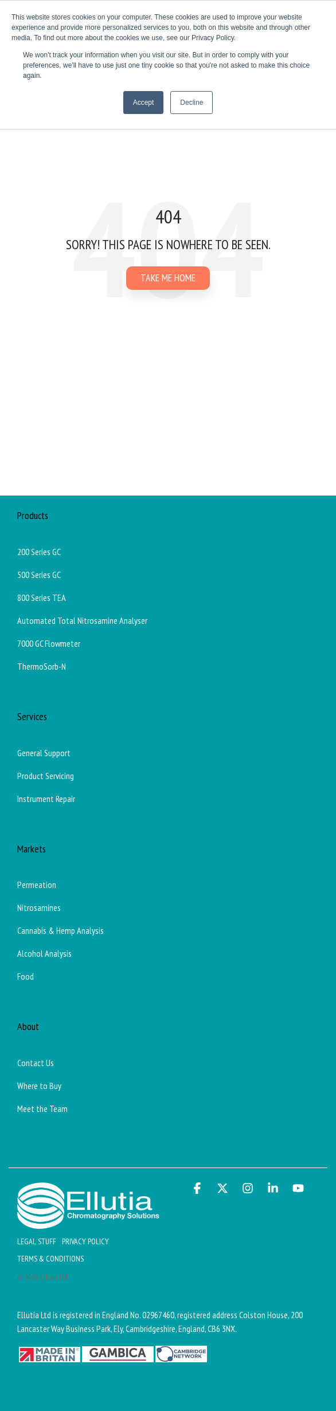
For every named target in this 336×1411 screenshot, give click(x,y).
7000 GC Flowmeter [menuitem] (48, 643)
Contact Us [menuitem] (35, 1062)
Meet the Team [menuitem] (42, 1108)
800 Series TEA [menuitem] (41, 597)
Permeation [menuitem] (36, 884)
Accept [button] (143, 103)
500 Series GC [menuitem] (39, 574)
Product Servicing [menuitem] (45, 775)
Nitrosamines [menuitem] (39, 907)
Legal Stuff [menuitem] (36, 1241)
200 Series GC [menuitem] (39, 551)
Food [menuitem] (25, 976)
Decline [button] (191, 103)
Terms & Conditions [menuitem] (50, 1258)
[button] (198, 1189)
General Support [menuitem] (44, 752)
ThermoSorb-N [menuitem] (41, 666)
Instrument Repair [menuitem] (46, 798)
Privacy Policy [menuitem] (85, 1241)
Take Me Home (168, 277)
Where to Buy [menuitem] (39, 1085)
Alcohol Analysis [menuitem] (44, 953)
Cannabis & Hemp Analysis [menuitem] (60, 930)
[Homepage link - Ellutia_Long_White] (88, 1222)
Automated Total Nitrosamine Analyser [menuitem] (82, 620)
